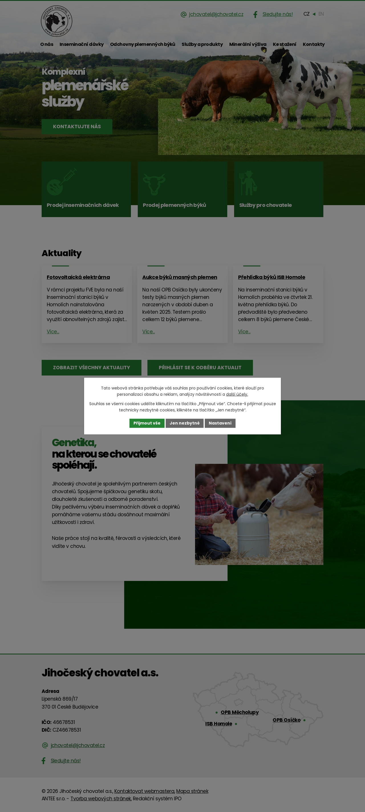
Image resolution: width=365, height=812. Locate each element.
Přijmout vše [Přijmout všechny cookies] (147, 423)
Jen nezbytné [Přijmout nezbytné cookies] (185, 423)
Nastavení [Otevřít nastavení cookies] (220, 423)
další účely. (237, 394)
